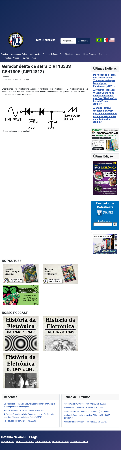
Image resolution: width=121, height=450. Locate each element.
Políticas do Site (60, 441)
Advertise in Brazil (79, 441)
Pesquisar (83, 41)
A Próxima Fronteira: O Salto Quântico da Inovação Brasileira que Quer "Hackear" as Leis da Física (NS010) (105, 97)
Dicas (78, 54)
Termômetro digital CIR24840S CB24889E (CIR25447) (86, 411)
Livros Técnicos (89, 54)
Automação (35, 54)
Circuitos (69, 54)
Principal (4, 54)
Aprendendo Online (19, 54)
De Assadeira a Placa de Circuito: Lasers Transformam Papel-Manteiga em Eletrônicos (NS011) (104, 80)
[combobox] (68, 40)
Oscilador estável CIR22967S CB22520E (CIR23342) (85, 422)
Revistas (25, 58)
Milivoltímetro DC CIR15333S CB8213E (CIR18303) (84, 404)
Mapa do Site (7, 441)
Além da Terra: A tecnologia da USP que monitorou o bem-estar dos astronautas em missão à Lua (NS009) (105, 114)
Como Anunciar (43, 441)
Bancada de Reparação (52, 54)
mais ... (35, 58)
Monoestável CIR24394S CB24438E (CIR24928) (83, 408)
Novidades (103, 54)
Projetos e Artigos (11, 58)
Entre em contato (25, 441)
